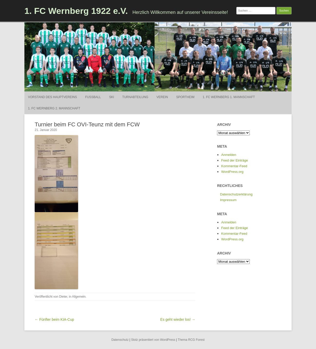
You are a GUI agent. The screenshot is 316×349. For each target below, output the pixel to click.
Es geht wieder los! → (177, 319)
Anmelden (228, 155)
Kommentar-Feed (234, 166)
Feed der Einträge (234, 160)
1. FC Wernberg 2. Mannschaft (54, 108)
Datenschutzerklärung (236, 194)
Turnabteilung (135, 97)
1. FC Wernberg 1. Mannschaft (229, 97)
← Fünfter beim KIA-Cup (54, 319)
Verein (162, 97)
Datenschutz (120, 340)
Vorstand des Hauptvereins (52, 97)
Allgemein (79, 296)
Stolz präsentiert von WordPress (153, 340)
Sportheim (185, 97)
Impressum (228, 200)
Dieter (63, 296)
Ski (111, 97)
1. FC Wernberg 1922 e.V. (76, 11)
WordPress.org (232, 172)
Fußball (93, 97)
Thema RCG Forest (191, 340)
